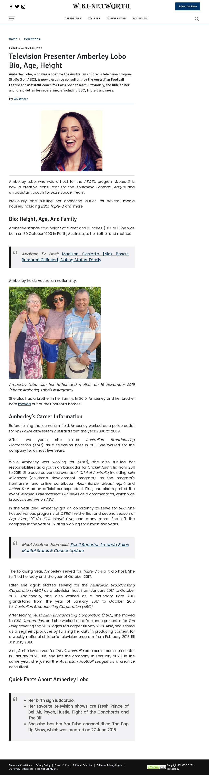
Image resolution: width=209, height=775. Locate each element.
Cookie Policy (61, 765)
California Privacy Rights (109, 765)
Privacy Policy (43, 765)
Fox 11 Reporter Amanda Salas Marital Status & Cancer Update (75, 547)
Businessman (116, 18)
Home (13, 39)
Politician (140, 18)
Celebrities (73, 18)
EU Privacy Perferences (21, 769)
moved (24, 404)
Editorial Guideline (82, 765)
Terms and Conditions (20, 765)
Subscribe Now (187, 6)
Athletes (94, 18)
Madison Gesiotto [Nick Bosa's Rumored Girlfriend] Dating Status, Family (75, 257)
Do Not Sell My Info (47, 769)
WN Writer (21, 99)
